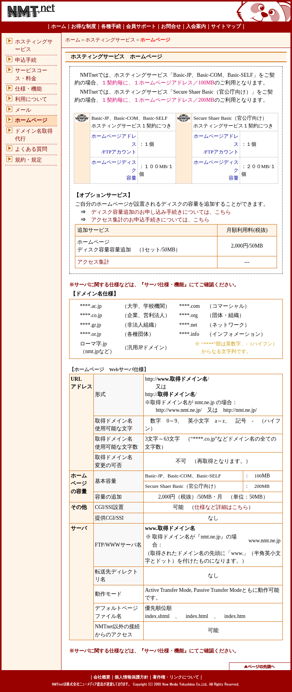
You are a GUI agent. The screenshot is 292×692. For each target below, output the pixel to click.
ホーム (72, 40)
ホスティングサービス (110, 40)
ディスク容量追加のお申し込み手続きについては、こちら (161, 212)
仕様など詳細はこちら (221, 507)
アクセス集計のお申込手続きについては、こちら (150, 220)
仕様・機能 (28, 89)
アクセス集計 (93, 262)
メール (23, 110)
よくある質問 (31, 149)
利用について (31, 99)
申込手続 (25, 60)
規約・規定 (28, 160)
